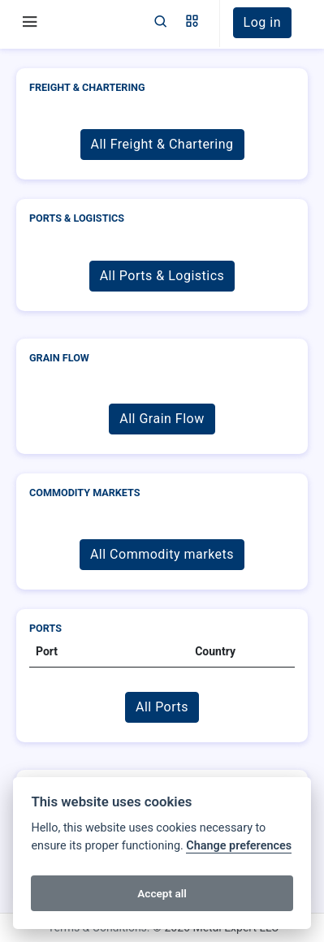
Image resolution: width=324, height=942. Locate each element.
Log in (262, 22)
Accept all (162, 893)
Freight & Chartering (87, 87)
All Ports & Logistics (162, 275)
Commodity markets (84, 492)
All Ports (162, 707)
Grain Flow (59, 358)
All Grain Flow (161, 418)
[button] (192, 23)
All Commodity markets (162, 554)
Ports (45, 628)
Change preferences (239, 846)
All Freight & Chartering (162, 144)
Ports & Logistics (76, 218)
